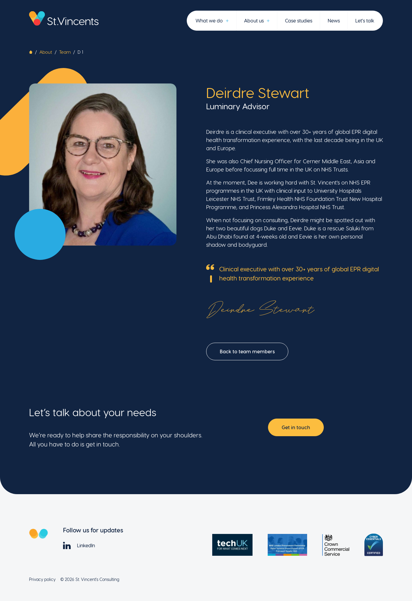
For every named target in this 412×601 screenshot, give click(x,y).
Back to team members (247, 351)
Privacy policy (42, 579)
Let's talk (364, 20)
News (334, 20)
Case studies (298, 20)
